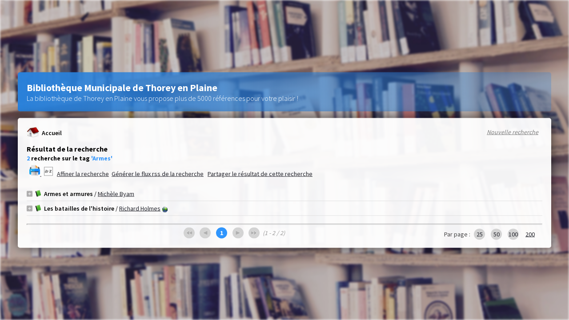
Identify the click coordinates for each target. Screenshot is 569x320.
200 (530, 234)
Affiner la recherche (83, 174)
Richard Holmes (139, 208)
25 (480, 234)
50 (496, 234)
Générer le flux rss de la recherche (158, 174)
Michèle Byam (116, 194)
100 (513, 234)
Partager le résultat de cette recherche (260, 174)
